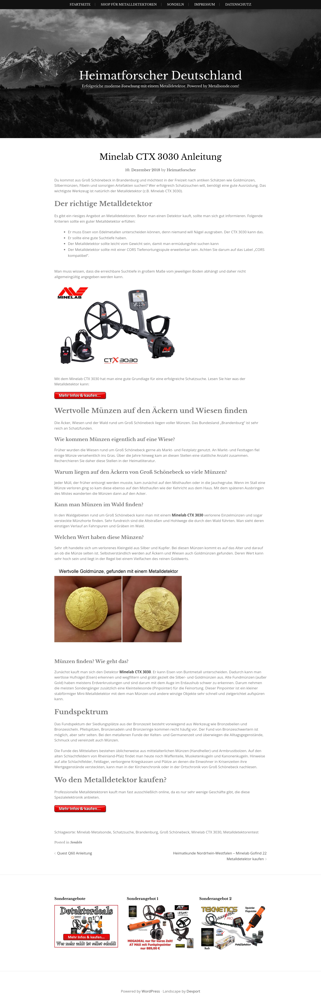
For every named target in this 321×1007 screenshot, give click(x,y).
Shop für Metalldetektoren (129, 4)
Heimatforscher (181, 170)
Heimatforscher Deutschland (160, 75)
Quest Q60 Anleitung (74, 853)
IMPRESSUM (204, 4)
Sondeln (76, 842)
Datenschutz (238, 4)
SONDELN (175, 4)
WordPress (151, 991)
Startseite (80, 4)
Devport (193, 991)
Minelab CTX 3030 (187, 515)
